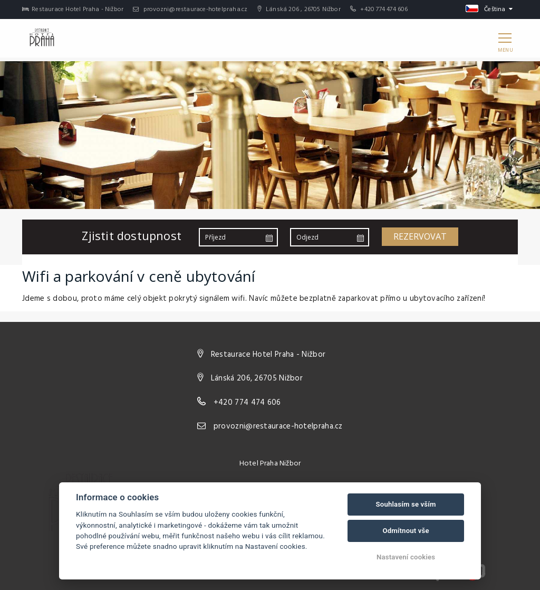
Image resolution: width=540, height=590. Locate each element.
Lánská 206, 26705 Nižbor (257, 378)
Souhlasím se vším (406, 504)
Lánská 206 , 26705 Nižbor (299, 9)
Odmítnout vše (405, 531)
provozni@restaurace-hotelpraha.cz (190, 9)
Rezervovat (420, 236)
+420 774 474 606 (384, 9)
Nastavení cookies (406, 557)
